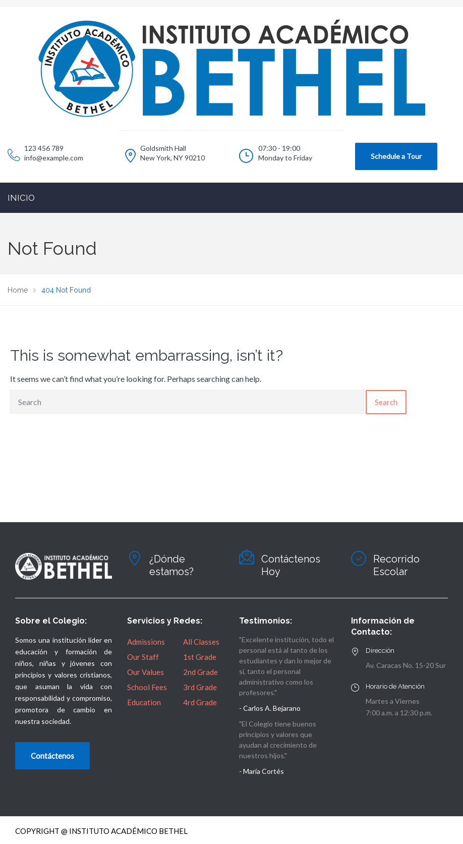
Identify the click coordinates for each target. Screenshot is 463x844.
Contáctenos (52, 755)
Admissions (146, 641)
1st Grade (199, 656)
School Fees (147, 687)
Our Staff (143, 656)
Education (144, 702)
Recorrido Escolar (396, 565)
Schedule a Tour (396, 156)
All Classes (201, 641)
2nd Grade (200, 672)
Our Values (145, 672)
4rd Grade (200, 702)
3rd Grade (200, 687)
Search (386, 402)
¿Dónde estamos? (171, 565)
